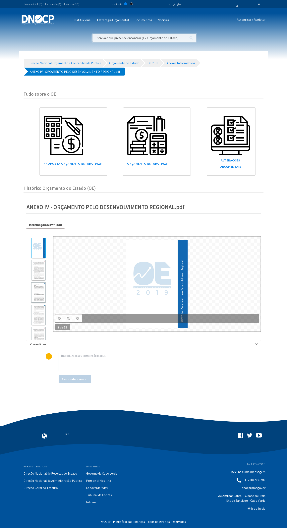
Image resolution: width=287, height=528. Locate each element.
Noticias (163, 20)
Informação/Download (45, 225)
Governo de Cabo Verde (101, 473)
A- (170, 4)
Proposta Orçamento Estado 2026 (73, 163)
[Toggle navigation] (59, 20)
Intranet (92, 502)
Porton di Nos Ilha (98, 481)
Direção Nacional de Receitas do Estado (50, 473)
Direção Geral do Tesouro (41, 488)
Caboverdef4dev (97, 488)
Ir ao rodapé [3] (71, 4)
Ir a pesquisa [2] (53, 4)
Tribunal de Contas (99, 495)
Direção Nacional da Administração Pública (53, 481)
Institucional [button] (82, 20)
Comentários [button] (144, 344)
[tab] (143, 344)
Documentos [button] (143, 20)
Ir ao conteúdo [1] (33, 4)
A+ (179, 4)
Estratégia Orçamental (113, 20)
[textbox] (150, 362)
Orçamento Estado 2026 (147, 163)
